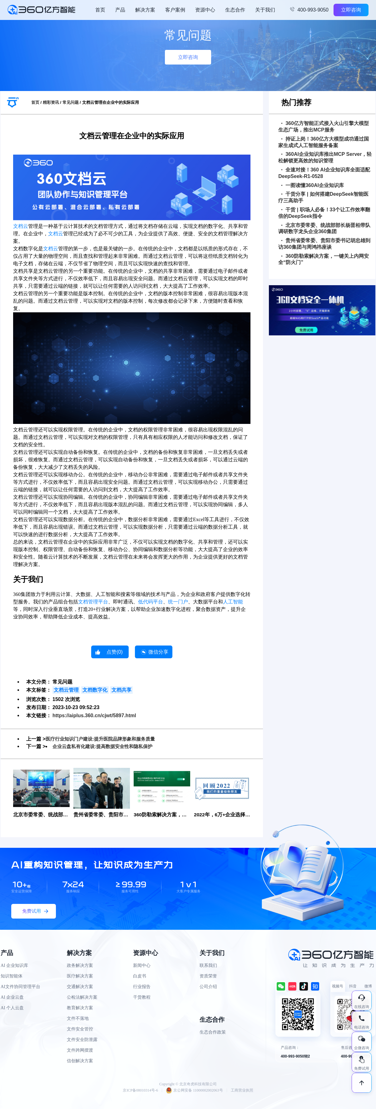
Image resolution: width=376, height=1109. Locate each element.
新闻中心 (142, 965)
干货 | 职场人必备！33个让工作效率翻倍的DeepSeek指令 (324, 213)
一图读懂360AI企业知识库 (312, 185)
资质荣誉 (208, 976)
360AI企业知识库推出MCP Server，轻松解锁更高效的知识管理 (325, 157)
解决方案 (145, 9)
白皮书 (139, 976)
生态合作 (235, 9)
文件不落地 (78, 1018)
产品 (120, 9)
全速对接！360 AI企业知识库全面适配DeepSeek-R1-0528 (324, 173)
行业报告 (142, 987)
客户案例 (175, 9)
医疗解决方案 (80, 976)
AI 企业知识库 (14, 965)
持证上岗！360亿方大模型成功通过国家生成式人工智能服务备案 (323, 142)
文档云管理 (66, 690)
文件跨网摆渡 (80, 1050)
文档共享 (121, 690)
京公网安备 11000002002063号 (194, 1090)
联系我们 (208, 965)
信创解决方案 (80, 1061)
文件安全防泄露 (82, 1040)
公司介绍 (208, 987)
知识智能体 (11, 976)
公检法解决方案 (82, 997)
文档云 (20, 226)
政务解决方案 (80, 965)
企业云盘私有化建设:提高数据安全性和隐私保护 (105, 746)
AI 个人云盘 (12, 1008)
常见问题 (70, 102)
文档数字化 (94, 690)
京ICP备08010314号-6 (140, 1090)
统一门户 (178, 601)
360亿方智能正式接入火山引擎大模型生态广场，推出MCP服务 (323, 126)
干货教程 (142, 997)
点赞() (114, 652)
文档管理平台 (93, 601)
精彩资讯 (51, 102)
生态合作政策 (213, 1032)
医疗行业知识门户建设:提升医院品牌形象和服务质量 (104, 739)
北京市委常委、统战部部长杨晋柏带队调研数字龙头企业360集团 (324, 228)
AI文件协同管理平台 (20, 987)
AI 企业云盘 (12, 997)
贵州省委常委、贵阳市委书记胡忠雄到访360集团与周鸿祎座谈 (324, 244)
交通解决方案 (80, 987)
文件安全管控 (80, 1029)
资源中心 (205, 9)
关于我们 (265, 9)
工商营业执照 (242, 1090)
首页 (100, 9)
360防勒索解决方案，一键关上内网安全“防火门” (323, 259)
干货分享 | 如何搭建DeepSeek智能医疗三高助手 (323, 197)
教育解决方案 (80, 1008)
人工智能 (233, 601)
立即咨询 (351, 9)
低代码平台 (150, 601)
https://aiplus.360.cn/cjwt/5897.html (94, 715)
